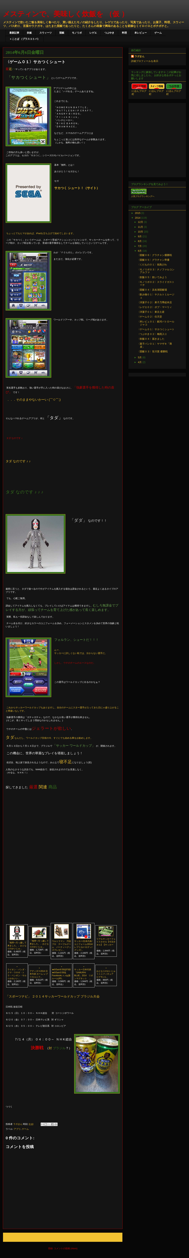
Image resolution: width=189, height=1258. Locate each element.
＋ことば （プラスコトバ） (24, 38)
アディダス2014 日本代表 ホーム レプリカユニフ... (39, 974)
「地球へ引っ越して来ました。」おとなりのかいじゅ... (16, 945)
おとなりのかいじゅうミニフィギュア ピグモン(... (106, 974)
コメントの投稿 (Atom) (66, 1248)
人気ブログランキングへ (142, 196)
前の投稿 (114, 1237)
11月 (141, 226)
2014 (138, 217)
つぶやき (109, 32)
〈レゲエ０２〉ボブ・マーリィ (154, 307)
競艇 (61, 32)
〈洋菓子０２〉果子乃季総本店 (154, 302)
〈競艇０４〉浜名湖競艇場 (152, 289)
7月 (140, 246)
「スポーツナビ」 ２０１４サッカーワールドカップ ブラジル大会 (53, 996)
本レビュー (140, 32)
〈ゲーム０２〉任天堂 (149, 316)
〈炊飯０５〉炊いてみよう (152, 277)
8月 (140, 241)
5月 (140, 357)
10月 (141, 231)
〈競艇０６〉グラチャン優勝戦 (154, 255)
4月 (140, 362)
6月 (140, 250)
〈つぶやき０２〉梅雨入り (152, 334)
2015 (138, 213)
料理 (124, 32)
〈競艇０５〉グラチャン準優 (153, 259)
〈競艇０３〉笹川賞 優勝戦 (152, 351)
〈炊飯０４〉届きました (150, 338)
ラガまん (139, 56)
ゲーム (158, 32)
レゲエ (93, 32)
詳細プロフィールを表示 (144, 61)
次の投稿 (11, 1237)
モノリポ (77, 32)
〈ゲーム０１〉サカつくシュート (155, 329)
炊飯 (29, 32)
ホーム (62, 1237)
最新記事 (14, 32)
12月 (141, 222)
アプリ (17, 1129)
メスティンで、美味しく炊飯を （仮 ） (65, 14)
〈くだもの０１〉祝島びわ (152, 264)
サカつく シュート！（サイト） (77, 188)
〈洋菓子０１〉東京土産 (150, 311)
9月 (140, 236)
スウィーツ (45, 32)
